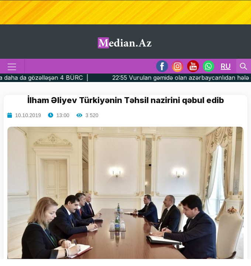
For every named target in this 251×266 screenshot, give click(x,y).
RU (226, 66)
